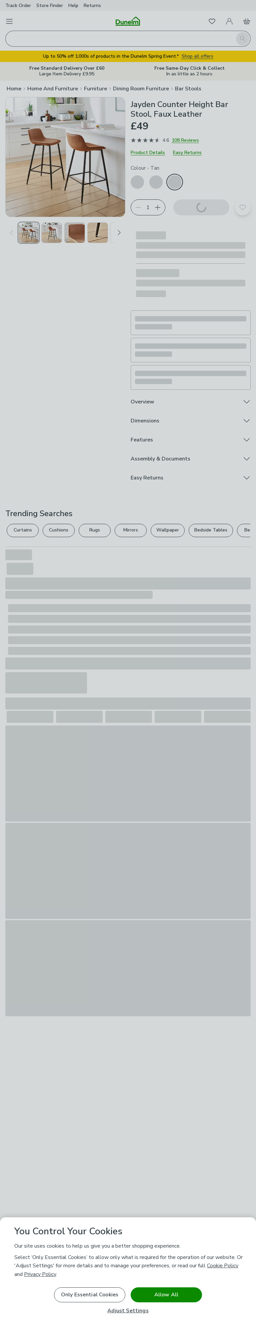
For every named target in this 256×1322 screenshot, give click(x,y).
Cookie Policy (222, 1265)
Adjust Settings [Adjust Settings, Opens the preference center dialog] (127, 1311)
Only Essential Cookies (90, 1294)
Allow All (166, 1294)
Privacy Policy (40, 1274)
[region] (128, 1269)
